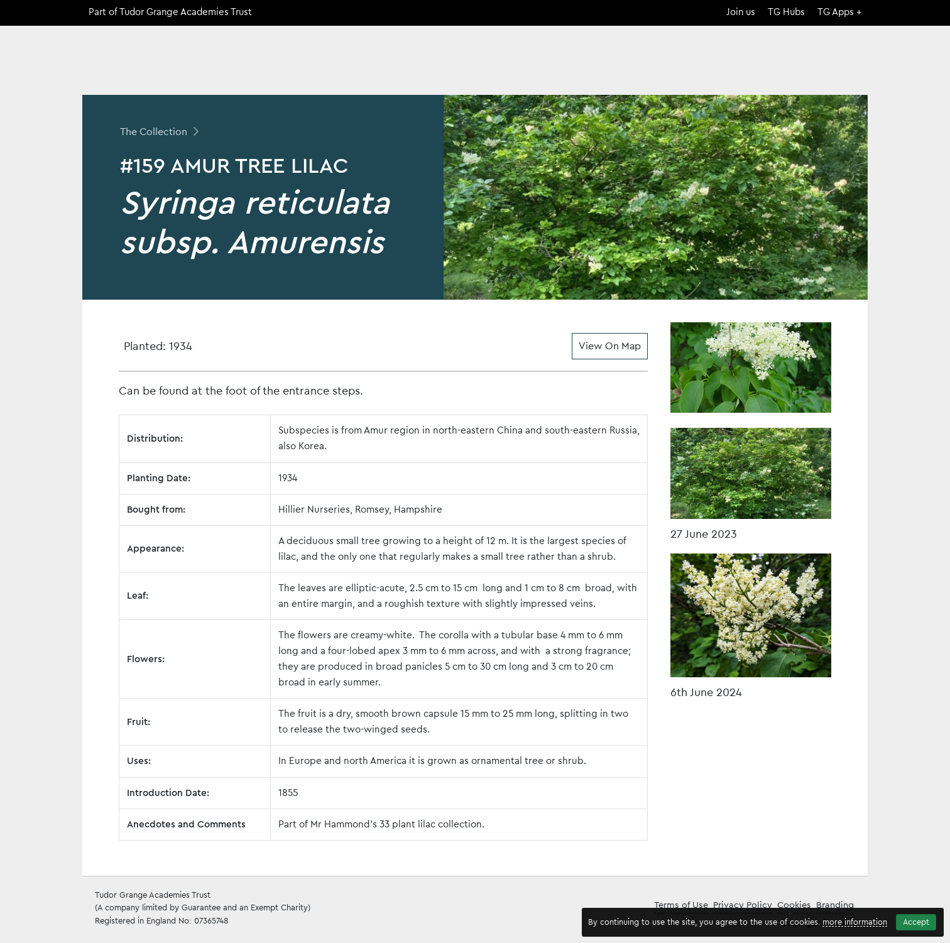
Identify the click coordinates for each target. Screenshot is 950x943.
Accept (916, 922)
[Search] (861, 45)
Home (613, 65)
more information (854, 922)
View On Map (610, 346)
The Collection (687, 65)
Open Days (774, 65)
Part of (170, 12)
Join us (740, 12)
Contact (844, 65)
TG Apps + (839, 12)
